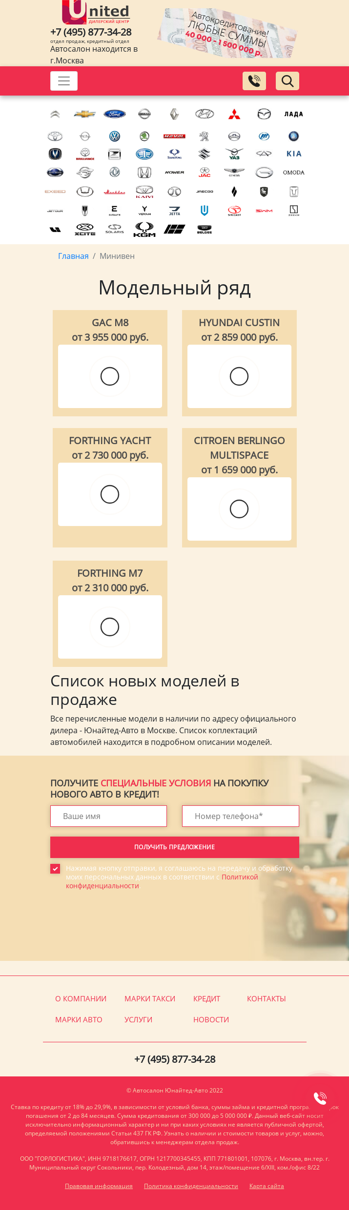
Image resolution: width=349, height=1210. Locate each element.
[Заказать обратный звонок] (254, 81)
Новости (211, 1019)
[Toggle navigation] (64, 81)
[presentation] (124, 932)
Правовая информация (99, 1186)
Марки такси (149, 998)
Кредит (206, 998)
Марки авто (79, 1019)
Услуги (138, 1019)
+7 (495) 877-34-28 (90, 32)
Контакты (266, 998)
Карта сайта (266, 1186)
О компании (80, 998)
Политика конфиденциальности (191, 1186)
